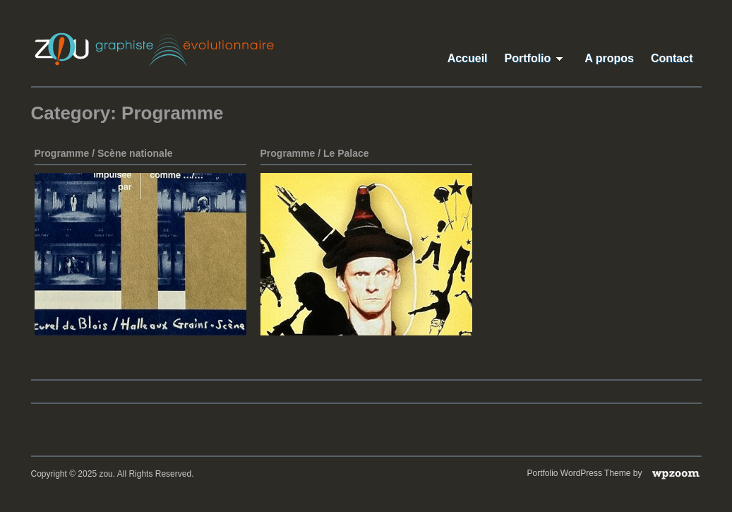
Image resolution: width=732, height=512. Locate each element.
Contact (672, 58)
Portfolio (536, 58)
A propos (609, 58)
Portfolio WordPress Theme (579, 473)
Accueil (468, 58)
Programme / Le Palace (314, 153)
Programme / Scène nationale (104, 153)
